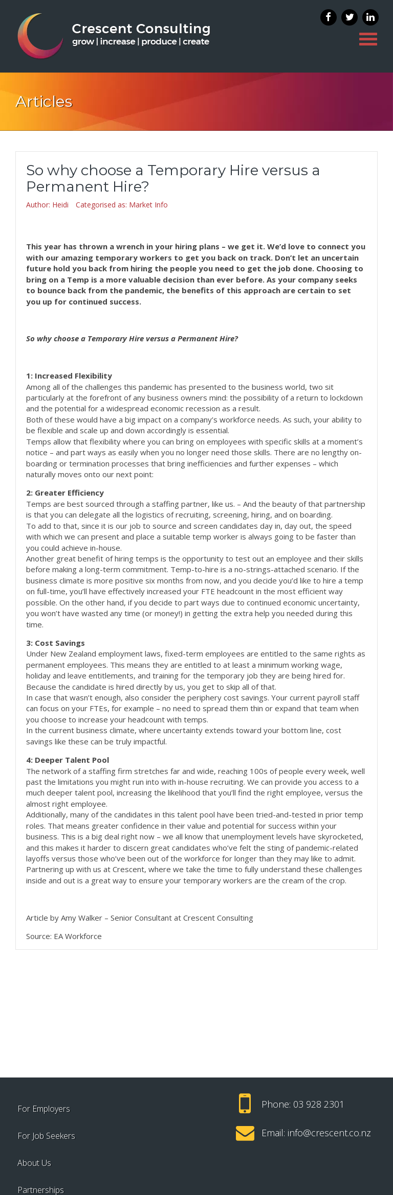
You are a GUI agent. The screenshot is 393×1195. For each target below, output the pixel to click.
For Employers (43, 1108)
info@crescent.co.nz (329, 1133)
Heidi (60, 204)
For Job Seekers (46, 1135)
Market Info (148, 204)
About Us (34, 1162)
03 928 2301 (318, 1104)
